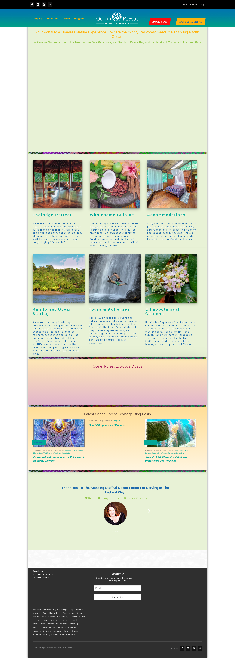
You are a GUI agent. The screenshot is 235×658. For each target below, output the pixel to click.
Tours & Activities (109, 309)
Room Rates (38, 571)
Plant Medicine (48, 453)
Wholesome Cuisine (112, 215)
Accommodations (166, 215)
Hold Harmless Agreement (43, 574)
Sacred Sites (66, 453)
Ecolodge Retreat (52, 215)
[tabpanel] (115, 508)
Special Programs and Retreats (107, 425)
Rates (185, 4)
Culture (80, 450)
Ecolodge (148, 453)
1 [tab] (113, 532)
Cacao (75, 450)
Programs (117, 421)
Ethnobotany (37, 453)
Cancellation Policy (41, 577)
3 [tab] (117, 532)
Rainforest (57, 453)
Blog (202, 4)
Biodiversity (68, 450)
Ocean (154, 453)
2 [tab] (115, 532)
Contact (193, 4)
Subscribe (117, 597)
